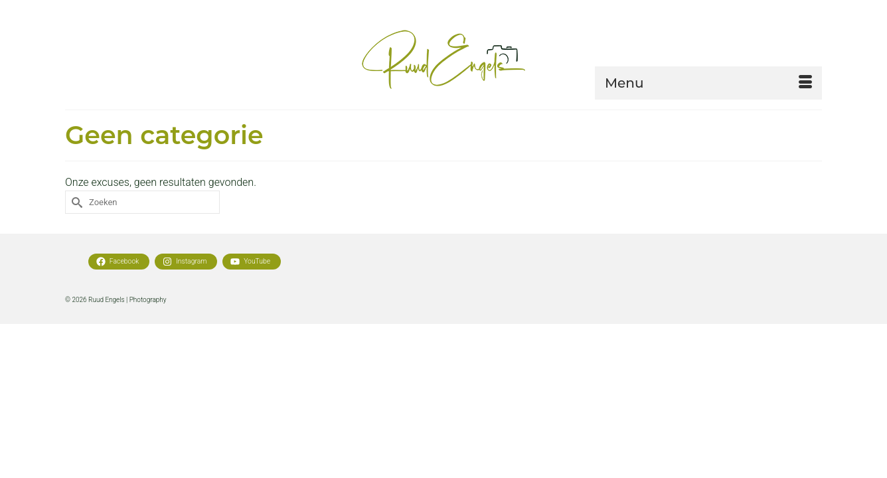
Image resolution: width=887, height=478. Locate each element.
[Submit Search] (75, 250)
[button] (709, 128)
